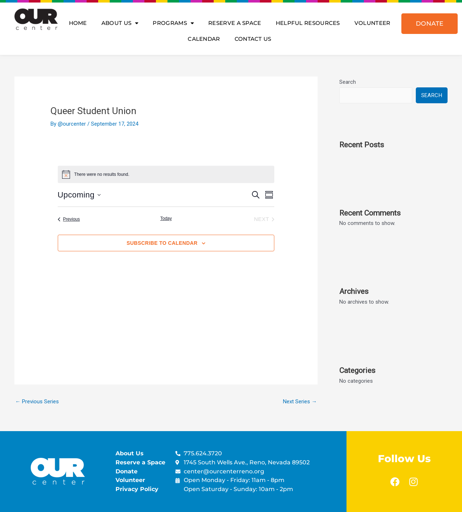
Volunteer (372, 22)
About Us (120, 23)
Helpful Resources (308, 22)
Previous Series (37, 401)
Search (347, 82)
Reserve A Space (234, 22)
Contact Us (253, 38)
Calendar (204, 38)
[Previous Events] (69, 219)
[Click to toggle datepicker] (79, 195)
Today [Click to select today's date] (166, 218)
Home (78, 22)
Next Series (300, 401)
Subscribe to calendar (162, 243)
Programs (173, 23)
